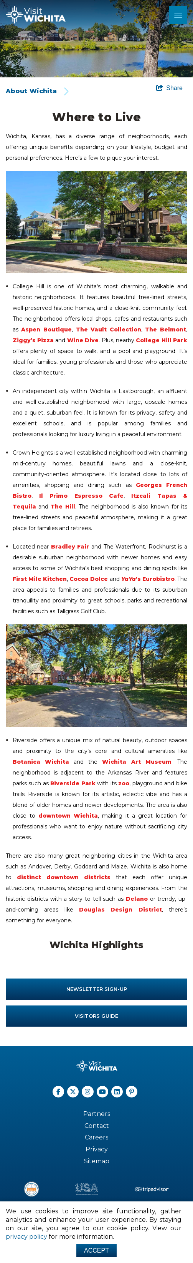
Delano (137, 898)
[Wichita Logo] (36, 14)
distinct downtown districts (64, 877)
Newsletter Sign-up (96, 989)
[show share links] (169, 88)
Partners (96, 1113)
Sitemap (96, 1161)
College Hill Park (161, 340)
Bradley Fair (70, 546)
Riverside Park (73, 783)
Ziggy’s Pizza (33, 340)
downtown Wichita (68, 815)
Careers (96, 1137)
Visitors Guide (96, 1016)
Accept (96, 1250)
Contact (96, 1125)
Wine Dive (83, 340)
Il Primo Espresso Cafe (81, 495)
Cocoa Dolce (88, 578)
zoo (123, 783)
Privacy (97, 1149)
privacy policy (26, 1236)
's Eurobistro (148, 578)
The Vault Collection (108, 329)
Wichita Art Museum (136, 761)
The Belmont (165, 329)
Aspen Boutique (46, 329)
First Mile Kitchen (40, 578)
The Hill (63, 506)
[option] (96, 38)
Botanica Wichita (41, 761)
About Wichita (31, 91)
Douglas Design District (120, 909)
